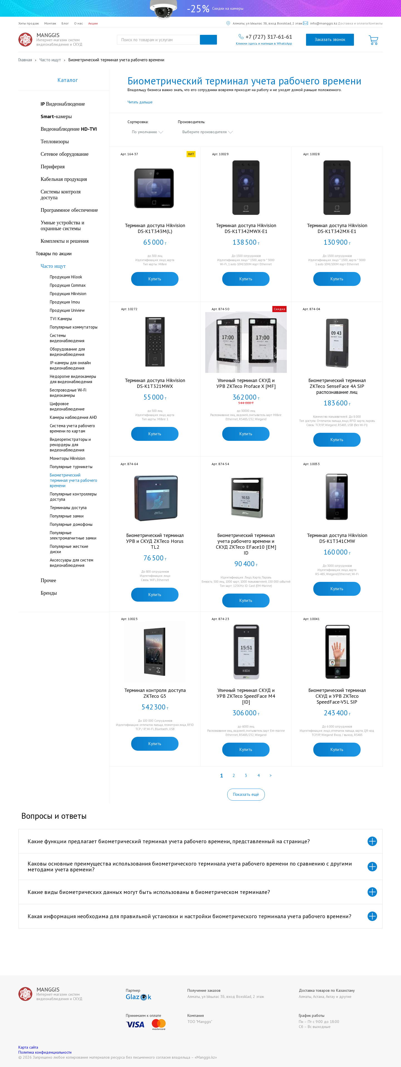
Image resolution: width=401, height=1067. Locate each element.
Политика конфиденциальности (45, 1052)
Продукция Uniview (67, 310)
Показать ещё (246, 794)
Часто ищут (53, 266)
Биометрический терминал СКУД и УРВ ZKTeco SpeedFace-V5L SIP (337, 696)
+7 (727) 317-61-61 (269, 36)
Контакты (375, 23)
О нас (78, 23)
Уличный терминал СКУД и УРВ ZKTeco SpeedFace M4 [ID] (246, 696)
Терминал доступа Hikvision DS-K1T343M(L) (155, 228)
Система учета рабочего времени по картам (72, 428)
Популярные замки (67, 516)
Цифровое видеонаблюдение (67, 406)
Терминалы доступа (68, 507)
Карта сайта (28, 1047)
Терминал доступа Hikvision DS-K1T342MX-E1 (337, 228)
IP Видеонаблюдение (63, 104)
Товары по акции (53, 253)
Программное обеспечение (69, 210)
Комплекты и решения (65, 241)
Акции (93, 23)
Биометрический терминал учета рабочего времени (73, 480)
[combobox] (148, 132)
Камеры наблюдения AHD (73, 417)
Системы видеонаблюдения (67, 338)
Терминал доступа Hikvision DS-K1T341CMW (337, 538)
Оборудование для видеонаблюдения (67, 351)
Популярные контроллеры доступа (73, 496)
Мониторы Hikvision (67, 458)
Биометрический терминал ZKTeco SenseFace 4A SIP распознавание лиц (337, 386)
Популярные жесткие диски (69, 549)
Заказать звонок (330, 39)
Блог (65, 23)
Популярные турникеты (71, 466)
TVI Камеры (61, 318)
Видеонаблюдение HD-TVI (69, 129)
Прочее (48, 580)
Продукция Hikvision (68, 293)
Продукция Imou (65, 302)
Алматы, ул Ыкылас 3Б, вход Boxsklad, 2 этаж (264, 23)
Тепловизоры (55, 141)
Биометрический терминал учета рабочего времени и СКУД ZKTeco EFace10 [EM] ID (246, 544)
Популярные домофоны (71, 524)
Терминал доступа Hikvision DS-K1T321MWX (155, 383)
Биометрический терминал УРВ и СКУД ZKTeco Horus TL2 (155, 541)
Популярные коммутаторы (73, 327)
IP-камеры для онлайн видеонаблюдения (70, 365)
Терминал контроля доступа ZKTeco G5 (155, 693)
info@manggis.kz (320, 23)
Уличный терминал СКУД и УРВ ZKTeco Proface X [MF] (246, 383)
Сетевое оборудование (65, 154)
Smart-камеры (56, 116)
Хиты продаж (28, 23)
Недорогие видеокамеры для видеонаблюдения (73, 379)
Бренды (49, 593)
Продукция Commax (68, 285)
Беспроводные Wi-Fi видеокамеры (68, 392)
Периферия (53, 166)
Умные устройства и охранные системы (62, 225)
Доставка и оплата (353, 23)
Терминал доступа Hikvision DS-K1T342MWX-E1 (246, 228)
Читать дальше (140, 101)
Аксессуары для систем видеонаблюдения (71, 562)
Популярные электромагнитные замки (73, 535)
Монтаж (50, 23)
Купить (154, 278)
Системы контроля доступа (61, 194)
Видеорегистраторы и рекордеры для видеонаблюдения (70, 445)
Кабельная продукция (64, 179)
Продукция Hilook (66, 276)
